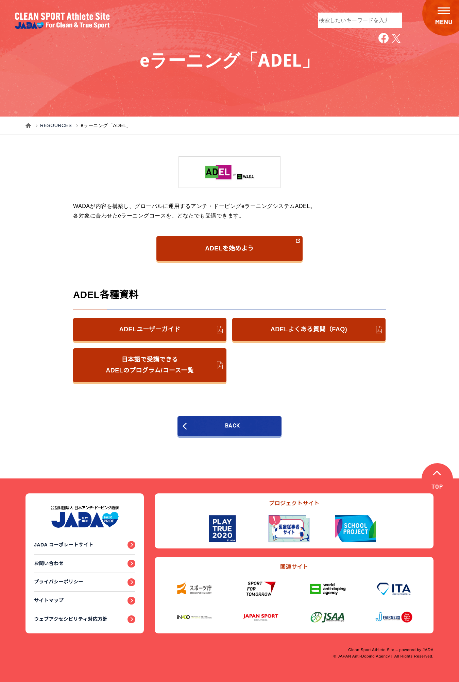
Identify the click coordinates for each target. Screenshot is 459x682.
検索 (393, 20)
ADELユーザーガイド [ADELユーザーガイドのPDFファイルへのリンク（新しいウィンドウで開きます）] (171, 329)
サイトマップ (49, 600)
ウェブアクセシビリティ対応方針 (70, 619)
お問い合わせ (49, 563)
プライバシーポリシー (58, 581)
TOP (437, 487)
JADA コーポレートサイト (64, 544)
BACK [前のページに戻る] (213, 426)
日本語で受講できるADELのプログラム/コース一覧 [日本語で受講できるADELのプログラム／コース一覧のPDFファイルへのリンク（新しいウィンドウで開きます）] (164, 365)
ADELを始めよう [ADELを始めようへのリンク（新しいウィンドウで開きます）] (253, 245)
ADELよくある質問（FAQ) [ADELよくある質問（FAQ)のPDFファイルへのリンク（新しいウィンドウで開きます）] (326, 329)
